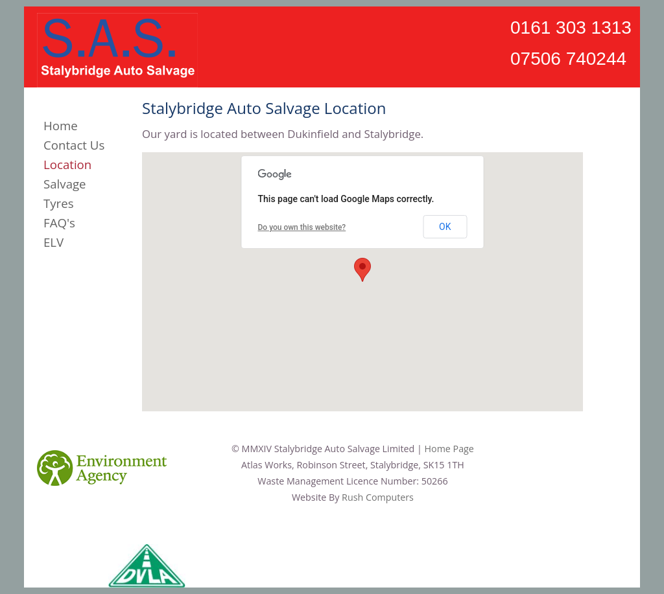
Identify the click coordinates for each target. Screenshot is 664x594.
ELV (53, 242)
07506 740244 (568, 59)
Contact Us (73, 145)
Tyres (58, 203)
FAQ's (59, 222)
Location (67, 164)
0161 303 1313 (571, 27)
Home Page (449, 448)
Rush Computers (378, 497)
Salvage (64, 184)
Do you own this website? (302, 227)
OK (445, 227)
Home (60, 125)
